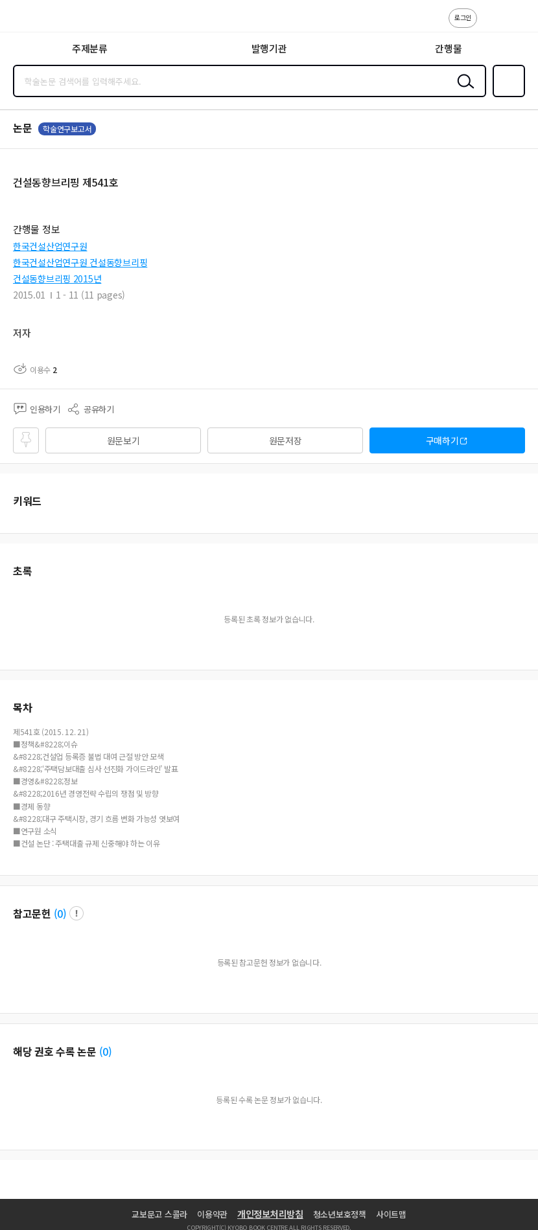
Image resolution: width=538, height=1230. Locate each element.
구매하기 (442, 440)
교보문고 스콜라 (159, 1214)
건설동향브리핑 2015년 (57, 278)
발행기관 (269, 48)
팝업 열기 (76, 913)
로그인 (462, 17)
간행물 (448, 48)
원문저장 (285, 440)
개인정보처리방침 (270, 1213)
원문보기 (123, 440)
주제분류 (90, 48)
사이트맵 (391, 1214)
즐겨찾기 (506, 96)
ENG (518, 24)
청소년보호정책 (339, 1214)
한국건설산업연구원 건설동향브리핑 (80, 262)
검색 (462, 91)
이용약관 (212, 1214)
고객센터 (491, 24)
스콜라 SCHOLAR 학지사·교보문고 (39, 20)
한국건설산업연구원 (50, 246)
